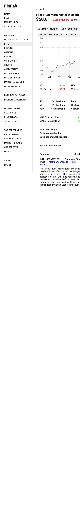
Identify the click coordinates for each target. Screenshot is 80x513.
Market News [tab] (11, 22)
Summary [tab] (43, 29)
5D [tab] (45, 34)
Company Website (58, 162)
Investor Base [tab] (12, 86)
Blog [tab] (7, 18)
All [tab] (76, 34)
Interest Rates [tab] (12, 78)
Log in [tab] (7, 165)
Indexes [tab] (8, 48)
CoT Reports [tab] (11, 147)
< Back (40, 9)
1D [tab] (40, 34)
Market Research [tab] (13, 143)
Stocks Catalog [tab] (13, 27)
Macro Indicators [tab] (14, 82)
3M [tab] (50, 34)
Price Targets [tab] (11, 134)
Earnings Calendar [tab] (14, 95)
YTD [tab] (56, 34)
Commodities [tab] (11, 69)
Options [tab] (8, 52)
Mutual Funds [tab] (11, 73)
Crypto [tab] (8, 65)
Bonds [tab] (7, 56)
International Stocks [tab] (16, 40)
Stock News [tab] (10, 117)
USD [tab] (64, 29)
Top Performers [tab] (13, 130)
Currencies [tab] (10, 61)
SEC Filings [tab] (10, 113)
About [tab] (7, 160)
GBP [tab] (76, 29)
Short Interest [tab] (12, 139)
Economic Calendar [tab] (15, 100)
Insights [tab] (9, 152)
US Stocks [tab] (9, 35)
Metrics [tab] (54, 29)
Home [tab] (7, 14)
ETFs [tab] (6, 44)
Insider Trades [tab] (12, 108)
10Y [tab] (71, 34)
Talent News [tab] (11, 121)
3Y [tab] (66, 34)
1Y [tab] (61, 34)
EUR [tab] (70, 29)
